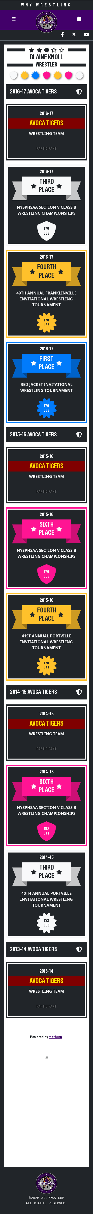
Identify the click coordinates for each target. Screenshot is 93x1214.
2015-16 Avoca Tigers (33, 435)
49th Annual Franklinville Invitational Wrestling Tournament (46, 299)
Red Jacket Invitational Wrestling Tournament (46, 387)
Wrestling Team (46, 133)
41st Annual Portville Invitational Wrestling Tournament (46, 642)
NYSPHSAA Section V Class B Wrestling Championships (46, 210)
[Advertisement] (46, 1116)
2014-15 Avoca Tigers (33, 692)
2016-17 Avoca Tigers (33, 92)
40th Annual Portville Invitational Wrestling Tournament (46, 899)
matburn (55, 1037)
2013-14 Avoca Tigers (33, 949)
